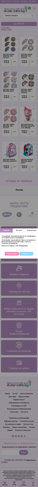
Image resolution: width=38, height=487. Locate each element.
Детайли (19, 230)
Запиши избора (12, 254)
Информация (31, 230)
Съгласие (6, 230)
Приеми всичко (26, 254)
